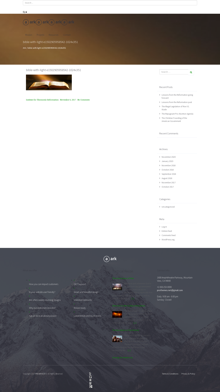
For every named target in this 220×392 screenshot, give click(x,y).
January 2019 (167, 161)
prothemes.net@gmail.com (170, 290)
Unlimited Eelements (83, 300)
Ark (24, 48)
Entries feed (167, 231)
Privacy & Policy (188, 373)
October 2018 (168, 169)
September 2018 (169, 174)
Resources (53, 34)
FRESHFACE (40, 373)
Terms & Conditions (170, 373)
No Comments (83, 100)
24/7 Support (80, 284)
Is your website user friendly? (42, 292)
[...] (132, 298)
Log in (164, 226)
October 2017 (168, 186)
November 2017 (169, 182)
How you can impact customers (43, 284)
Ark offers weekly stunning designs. (45, 300)
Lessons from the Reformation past (177, 102)
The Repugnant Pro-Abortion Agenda (177, 113)
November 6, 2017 (68, 100)
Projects (40, 34)
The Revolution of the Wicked (125, 330)
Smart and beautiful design (86, 292)
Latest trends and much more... (88, 315)
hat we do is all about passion (43, 315)
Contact (66, 34)
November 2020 (169, 157)
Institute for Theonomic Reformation (42, 100)
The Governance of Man (123, 278)
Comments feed (169, 235)
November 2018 (169, 165)
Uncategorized (168, 206)
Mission (28, 34)
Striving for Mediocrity (122, 357)
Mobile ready (80, 307)
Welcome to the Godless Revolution (128, 305)
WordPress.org (168, 239)
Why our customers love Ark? (42, 307)
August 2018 (167, 178)
